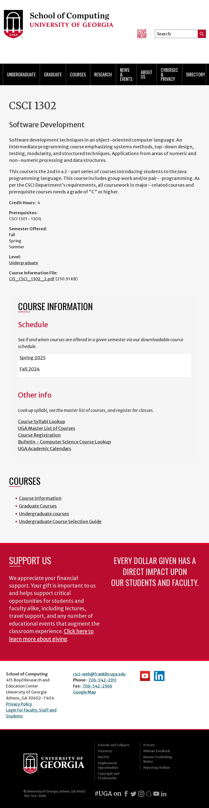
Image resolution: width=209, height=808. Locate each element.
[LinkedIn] (164, 794)
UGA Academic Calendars (44, 448)
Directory (195, 74)
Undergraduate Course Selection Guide (60, 521)
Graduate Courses (38, 506)
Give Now (142, 33)
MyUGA (103, 757)
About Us (146, 74)
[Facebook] (126, 794)
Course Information (40, 498)
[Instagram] (141, 794)
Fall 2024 (30, 369)
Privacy (149, 745)
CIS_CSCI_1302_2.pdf (32, 278)
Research (103, 74)
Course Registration (39, 435)
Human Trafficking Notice (157, 759)
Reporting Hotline (156, 767)
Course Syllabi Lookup (41, 421)
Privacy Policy (19, 704)
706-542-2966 (97, 685)
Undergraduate (21, 74)
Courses (78, 74)
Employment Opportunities (108, 765)
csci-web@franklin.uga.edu (99, 673)
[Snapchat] (149, 794)
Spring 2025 (33, 358)
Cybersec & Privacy (169, 74)
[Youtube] (156, 794)
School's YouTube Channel (145, 676)
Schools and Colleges (114, 745)
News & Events (126, 74)
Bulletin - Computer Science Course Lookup (64, 442)
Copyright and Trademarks (108, 776)
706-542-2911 (102, 679)
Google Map (84, 692)
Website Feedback (156, 751)
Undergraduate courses (44, 514)
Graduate (53, 74)
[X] (133, 794)
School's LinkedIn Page (160, 676)
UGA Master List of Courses (46, 428)
